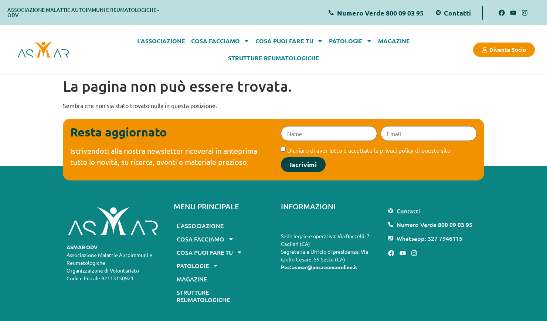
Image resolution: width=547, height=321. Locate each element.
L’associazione (161, 41)
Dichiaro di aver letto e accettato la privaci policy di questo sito (369, 150)
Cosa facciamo (220, 41)
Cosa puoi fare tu (289, 41)
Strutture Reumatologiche (273, 58)
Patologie (350, 41)
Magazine (394, 41)
